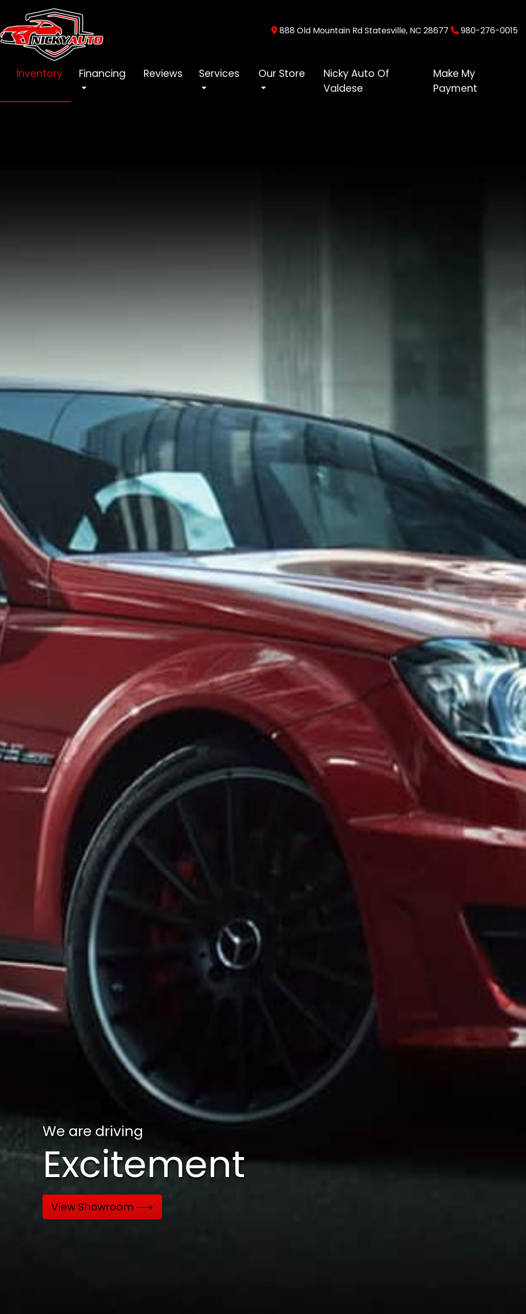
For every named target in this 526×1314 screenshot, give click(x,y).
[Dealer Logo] (52, 30)
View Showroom (102, 1207)
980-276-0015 (489, 30)
